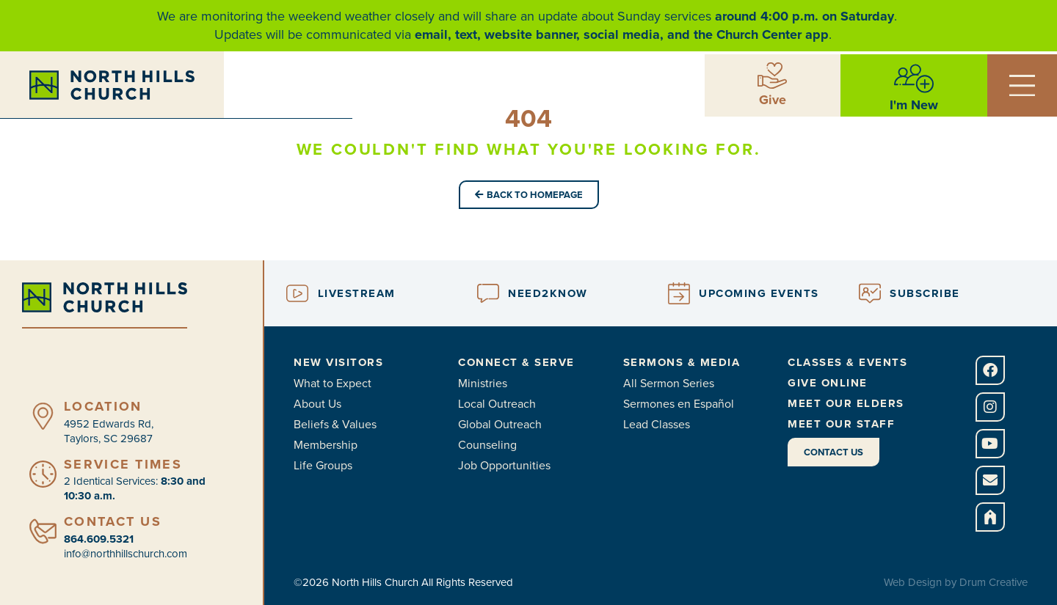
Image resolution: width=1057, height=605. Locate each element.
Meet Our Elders (846, 403)
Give (772, 99)
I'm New (914, 104)
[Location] (43, 416)
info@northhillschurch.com (125, 554)
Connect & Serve (516, 362)
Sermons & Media (682, 362)
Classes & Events (847, 362)
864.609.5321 (99, 539)
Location (103, 406)
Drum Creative (993, 582)
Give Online (828, 383)
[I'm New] (914, 78)
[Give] (772, 74)
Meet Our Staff (841, 424)
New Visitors (338, 362)
